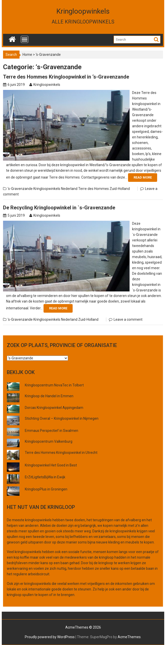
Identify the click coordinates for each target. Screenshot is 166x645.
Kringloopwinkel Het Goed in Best (51, 465)
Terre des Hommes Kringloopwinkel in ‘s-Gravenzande (66, 77)
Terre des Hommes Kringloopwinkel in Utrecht (61, 453)
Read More (143, 177)
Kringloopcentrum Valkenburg (48, 441)
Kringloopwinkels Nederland (55, 189)
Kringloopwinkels (83, 11)
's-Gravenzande (20, 189)
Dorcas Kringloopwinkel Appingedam (54, 408)
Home (27, 55)
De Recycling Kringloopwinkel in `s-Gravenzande (59, 208)
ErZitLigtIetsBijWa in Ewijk (45, 477)
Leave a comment (128, 319)
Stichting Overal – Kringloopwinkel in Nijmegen (61, 418)
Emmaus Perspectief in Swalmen (51, 431)
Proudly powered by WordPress (50, 637)
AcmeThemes (129, 637)
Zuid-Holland (120, 189)
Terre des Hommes (93, 189)
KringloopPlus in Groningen (46, 489)
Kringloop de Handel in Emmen (49, 396)
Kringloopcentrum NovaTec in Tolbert (54, 385)
